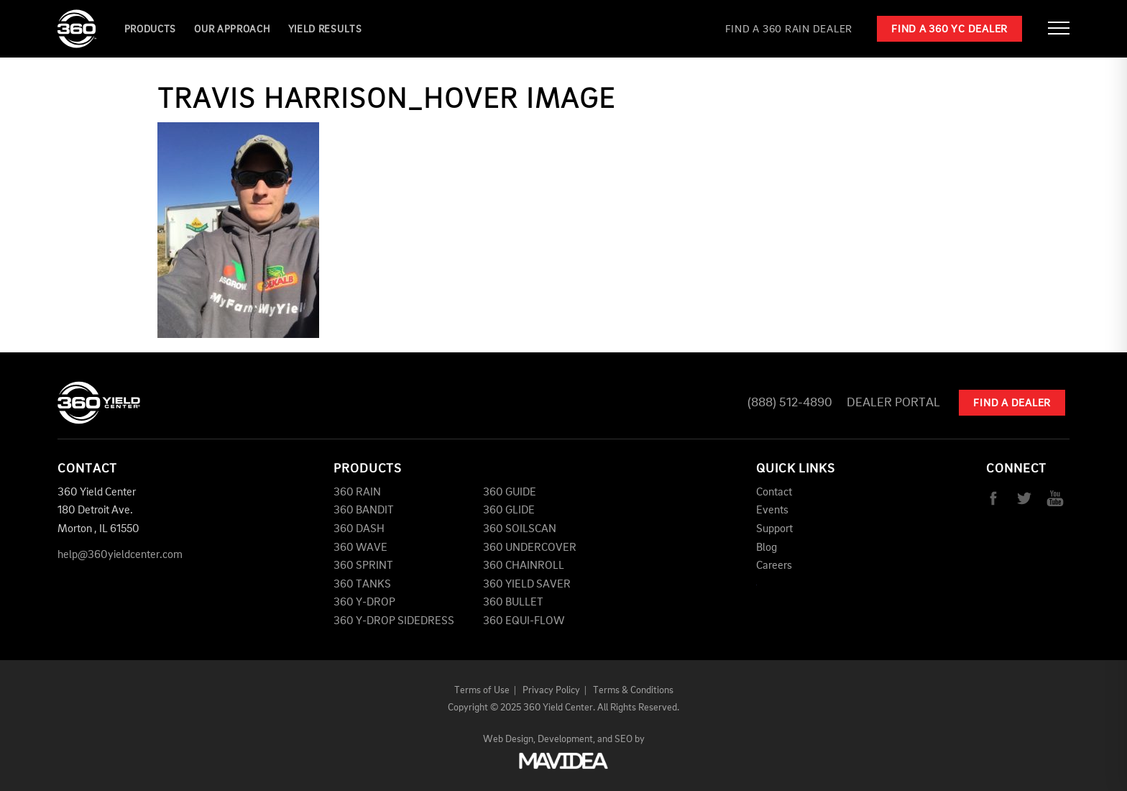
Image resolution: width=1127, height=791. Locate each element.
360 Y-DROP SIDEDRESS (394, 621)
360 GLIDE (509, 510)
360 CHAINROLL (523, 566)
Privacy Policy (551, 690)
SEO (623, 739)
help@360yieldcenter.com (120, 555)
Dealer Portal (893, 402)
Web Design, (509, 739)
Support (774, 529)
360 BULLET (513, 602)
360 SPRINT (363, 566)
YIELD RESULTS (325, 29)
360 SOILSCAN (519, 529)
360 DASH (359, 529)
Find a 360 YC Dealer (949, 29)
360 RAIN (357, 492)
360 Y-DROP (364, 602)
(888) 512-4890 (790, 402)
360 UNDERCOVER (529, 548)
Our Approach (232, 29)
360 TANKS (362, 584)
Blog (766, 548)
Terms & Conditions (633, 690)
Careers (774, 566)
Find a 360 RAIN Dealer (789, 29)
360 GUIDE (509, 492)
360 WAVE (360, 548)
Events (772, 510)
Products (150, 29)
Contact (774, 492)
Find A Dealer (1012, 403)
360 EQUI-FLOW (523, 621)
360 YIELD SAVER (527, 584)
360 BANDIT (364, 510)
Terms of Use (482, 690)
